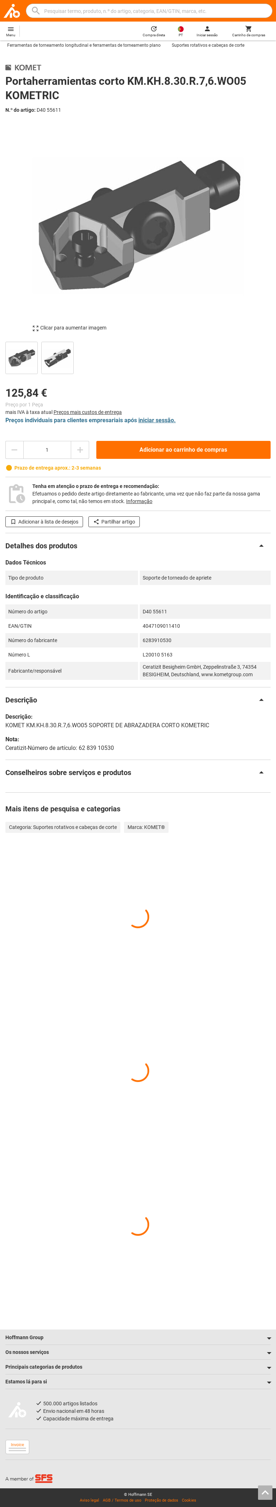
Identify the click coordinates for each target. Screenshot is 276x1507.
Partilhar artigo (114, 522)
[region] (138, 357)
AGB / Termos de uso (122, 1500)
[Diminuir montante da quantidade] (14, 450)
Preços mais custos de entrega (88, 412)
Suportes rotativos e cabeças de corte (208, 45)
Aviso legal (89, 1500)
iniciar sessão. (157, 420)
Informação (139, 501)
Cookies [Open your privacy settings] (189, 1500)
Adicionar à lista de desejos (44, 522)
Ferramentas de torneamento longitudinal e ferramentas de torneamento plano (84, 45)
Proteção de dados (161, 1500)
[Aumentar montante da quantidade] (80, 450)
